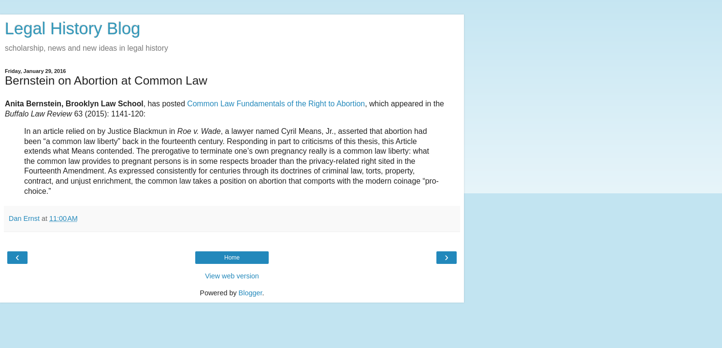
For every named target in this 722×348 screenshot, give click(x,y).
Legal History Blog (72, 28)
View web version (232, 276)
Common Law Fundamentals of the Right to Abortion (276, 104)
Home (232, 257)
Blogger (250, 293)
